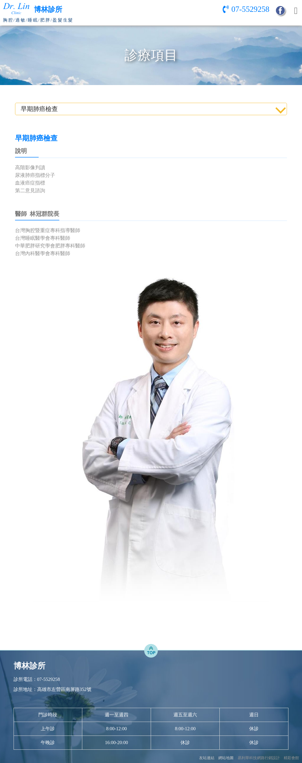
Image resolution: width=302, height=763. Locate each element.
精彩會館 (291, 758)
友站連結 (206, 758)
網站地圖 (226, 758)
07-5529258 (251, 9)
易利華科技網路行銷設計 (259, 758)
